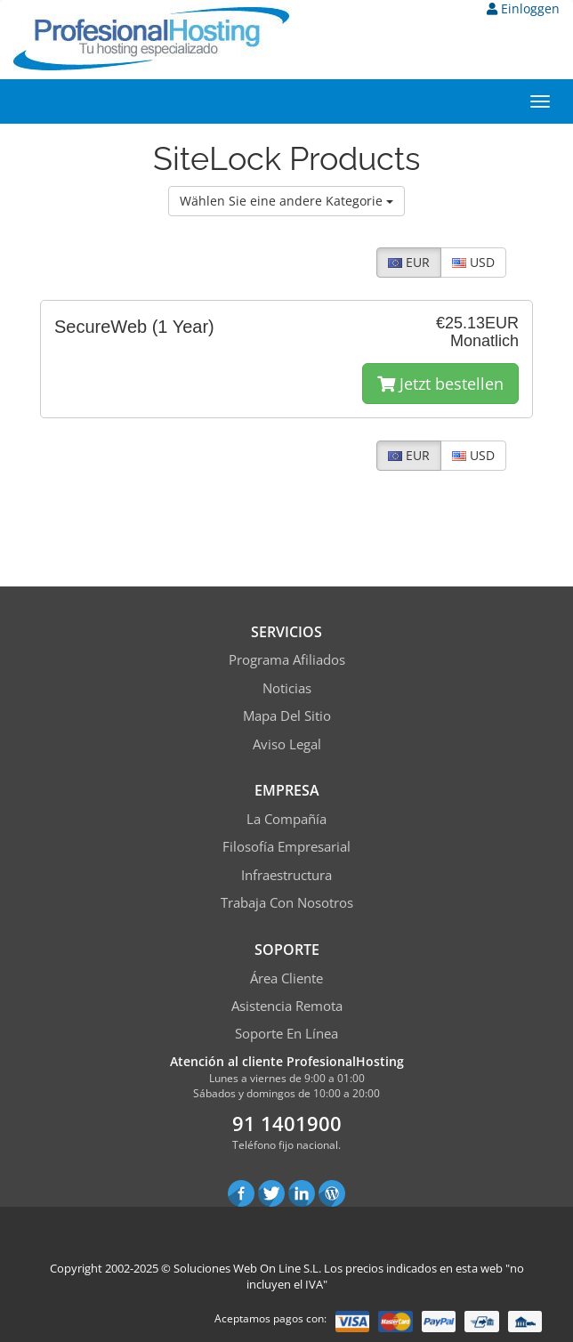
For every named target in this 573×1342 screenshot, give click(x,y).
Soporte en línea (286, 1033)
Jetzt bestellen (440, 383)
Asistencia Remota (287, 1006)
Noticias (286, 688)
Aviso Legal (287, 744)
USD (473, 262)
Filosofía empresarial (286, 846)
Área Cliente (286, 978)
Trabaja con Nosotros (287, 902)
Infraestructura (286, 875)
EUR (409, 262)
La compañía (286, 819)
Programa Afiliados (287, 659)
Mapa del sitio (287, 715)
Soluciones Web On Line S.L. (247, 1268)
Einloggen (523, 8)
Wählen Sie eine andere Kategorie (286, 200)
